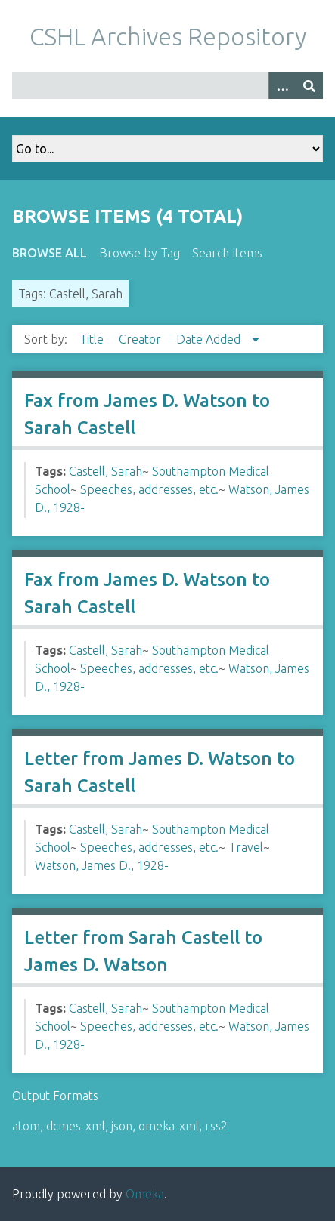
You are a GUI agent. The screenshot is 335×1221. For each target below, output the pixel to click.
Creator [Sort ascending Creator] (141, 339)
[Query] (167, 85)
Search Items (227, 253)
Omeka (145, 1194)
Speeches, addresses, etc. (149, 489)
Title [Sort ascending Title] (93, 339)
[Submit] (309, 85)
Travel (245, 847)
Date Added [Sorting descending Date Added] (209, 339)
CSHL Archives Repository (167, 36)
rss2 (216, 1126)
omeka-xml (168, 1126)
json (121, 1126)
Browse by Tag (139, 253)
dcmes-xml (75, 1126)
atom (26, 1126)
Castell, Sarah (105, 471)
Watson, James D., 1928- (102, 865)
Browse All (49, 253)
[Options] (282, 85)
